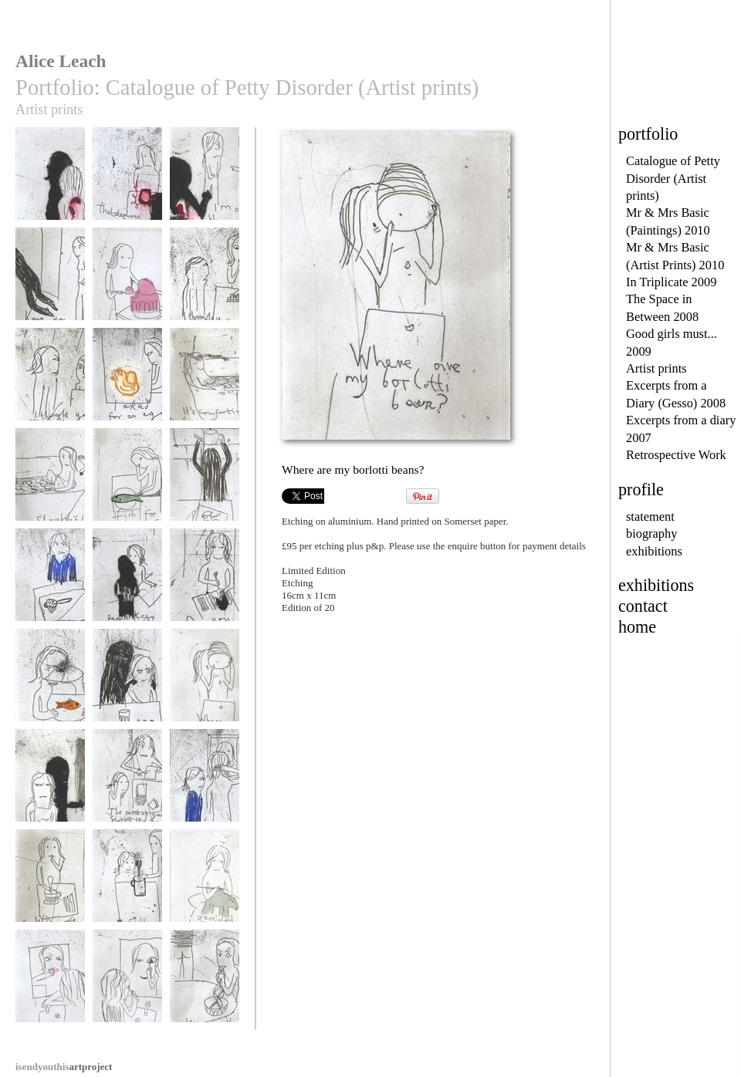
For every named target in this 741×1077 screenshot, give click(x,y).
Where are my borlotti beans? (204, 688)
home (637, 626)
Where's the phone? (50, 186)
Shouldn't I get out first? (50, 487)
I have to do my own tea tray (204, 487)
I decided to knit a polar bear (204, 888)
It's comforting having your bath (204, 387)
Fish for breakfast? (127, 481)
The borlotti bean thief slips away (50, 788)
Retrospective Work (676, 454)
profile (641, 489)
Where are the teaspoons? (50, 888)
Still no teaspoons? (127, 883)
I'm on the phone (204, 181)
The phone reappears (127, 186)
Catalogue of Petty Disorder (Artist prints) (673, 178)
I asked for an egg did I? (127, 387)
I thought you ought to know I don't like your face (50, 398)
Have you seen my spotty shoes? (50, 287)
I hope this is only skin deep (50, 989)
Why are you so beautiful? (204, 788)
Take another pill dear (127, 688)
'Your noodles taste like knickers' (204, 989)
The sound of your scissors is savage (127, 788)
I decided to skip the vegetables (127, 287)
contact (643, 606)
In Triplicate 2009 (671, 282)
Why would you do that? (50, 587)
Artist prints (656, 368)
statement (650, 516)
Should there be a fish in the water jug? (50, 693)
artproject (63, 1066)
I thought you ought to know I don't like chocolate (204, 298)
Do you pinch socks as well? (204, 587)
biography (651, 533)
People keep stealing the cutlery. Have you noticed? (127, 598)
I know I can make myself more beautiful (127, 994)
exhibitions (654, 551)
